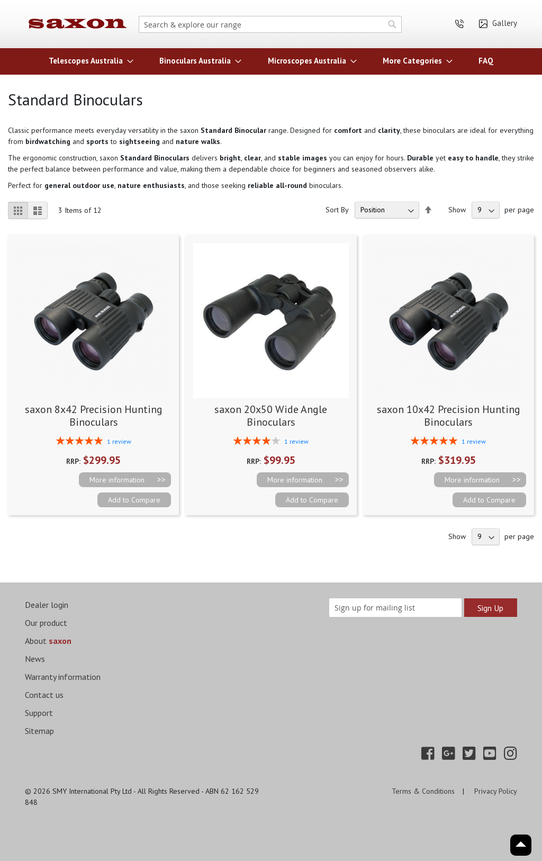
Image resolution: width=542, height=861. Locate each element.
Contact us (44, 694)
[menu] (271, 60)
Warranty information (63, 676)
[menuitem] (87, 60)
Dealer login (46, 604)
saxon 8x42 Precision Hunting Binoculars (93, 415)
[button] (134, 499)
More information (116, 480)
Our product (46, 622)
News (35, 658)
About (48, 640)
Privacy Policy (495, 791)
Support (39, 712)
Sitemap (39, 730)
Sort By (337, 209)
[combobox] (270, 24)
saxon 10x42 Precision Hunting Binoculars (448, 415)
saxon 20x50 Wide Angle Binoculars (270, 415)
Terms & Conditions (423, 791)
